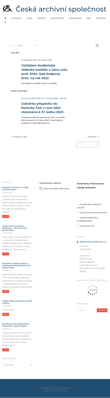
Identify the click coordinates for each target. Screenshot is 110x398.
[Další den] (14, 46)
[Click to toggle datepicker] (31, 45)
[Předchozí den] (11, 46)
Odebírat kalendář (86, 145)
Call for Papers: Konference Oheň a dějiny (17, 302)
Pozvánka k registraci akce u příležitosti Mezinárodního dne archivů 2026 (16, 266)
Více (5, 216)
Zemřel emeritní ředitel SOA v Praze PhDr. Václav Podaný (15, 325)
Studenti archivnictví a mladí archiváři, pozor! (15, 189)
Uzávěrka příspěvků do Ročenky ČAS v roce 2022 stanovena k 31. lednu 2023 (42, 108)
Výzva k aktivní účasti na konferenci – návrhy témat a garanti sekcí (15, 228)
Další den (93, 137)
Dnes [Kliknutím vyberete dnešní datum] (20, 46)
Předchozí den (19, 137)
